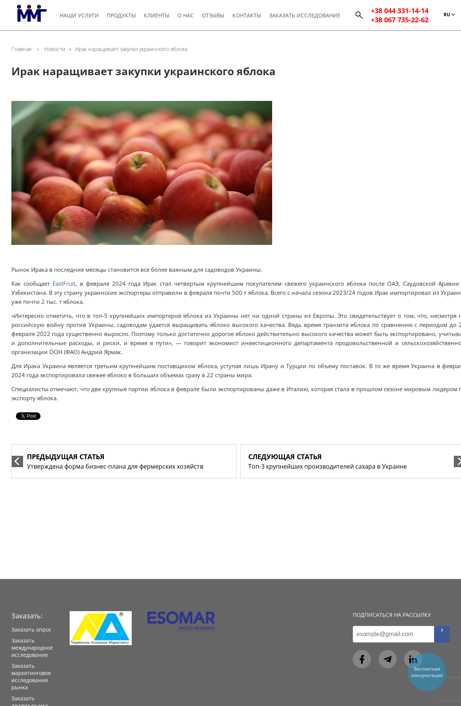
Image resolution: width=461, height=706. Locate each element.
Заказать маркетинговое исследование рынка (31, 676)
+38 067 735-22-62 (399, 20)
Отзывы (213, 15)
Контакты (247, 15)
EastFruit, (65, 283)
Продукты (121, 15)
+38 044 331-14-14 (399, 11)
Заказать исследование (305, 15)
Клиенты (157, 15)
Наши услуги (79, 15)
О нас (186, 15)
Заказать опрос (31, 629)
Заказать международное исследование (32, 647)
